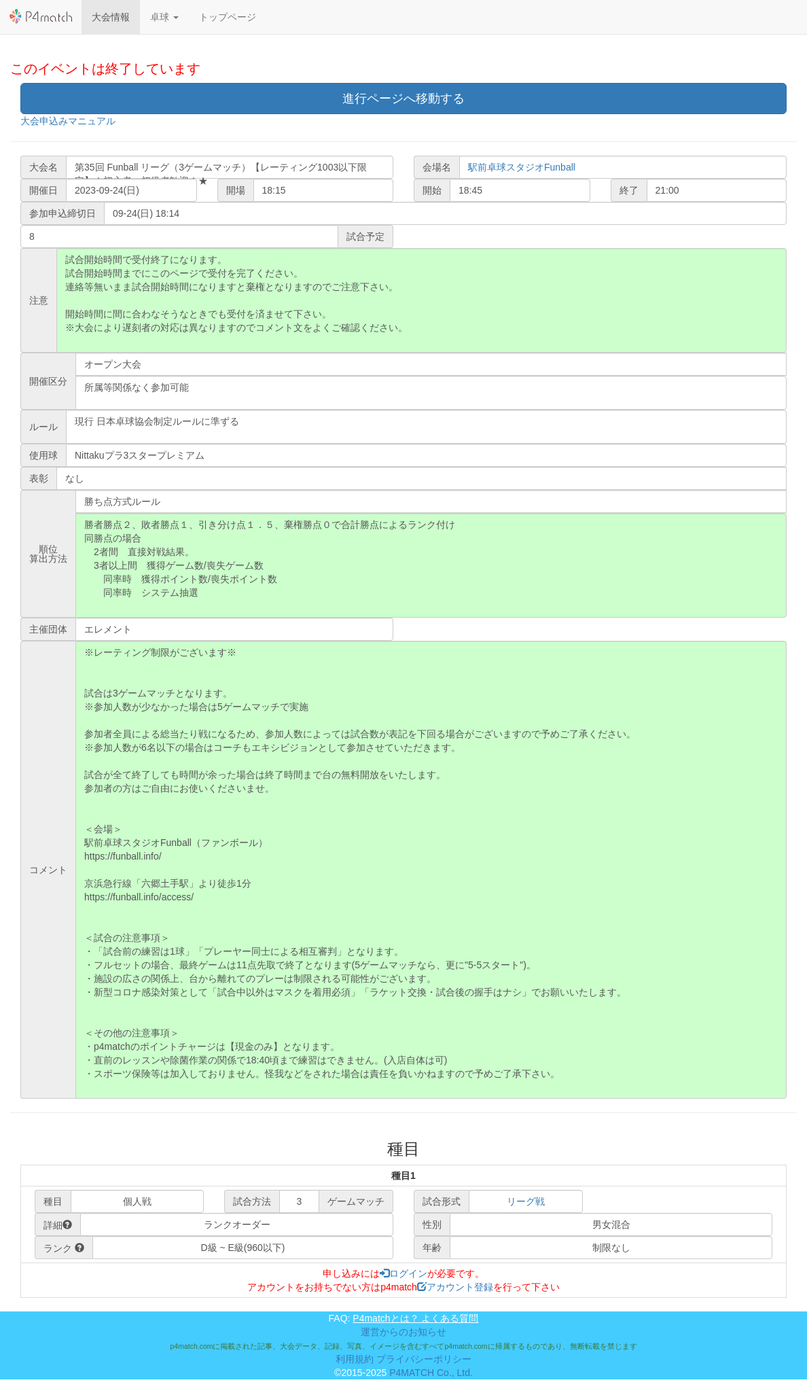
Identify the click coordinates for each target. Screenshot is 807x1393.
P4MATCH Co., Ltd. (431, 1372)
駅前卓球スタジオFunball (521, 167)
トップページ (227, 17)
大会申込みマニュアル (67, 121)
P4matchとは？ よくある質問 (415, 1318)
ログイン (403, 1273)
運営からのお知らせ (403, 1331)
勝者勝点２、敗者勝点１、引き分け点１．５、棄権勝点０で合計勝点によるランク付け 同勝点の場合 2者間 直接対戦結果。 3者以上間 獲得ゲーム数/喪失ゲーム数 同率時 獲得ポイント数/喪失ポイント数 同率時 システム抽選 (431, 565)
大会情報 (111, 17)
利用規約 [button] (355, 1359)
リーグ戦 (526, 1201)
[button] (164, 17)
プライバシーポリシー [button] (423, 1359)
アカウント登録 (455, 1287)
